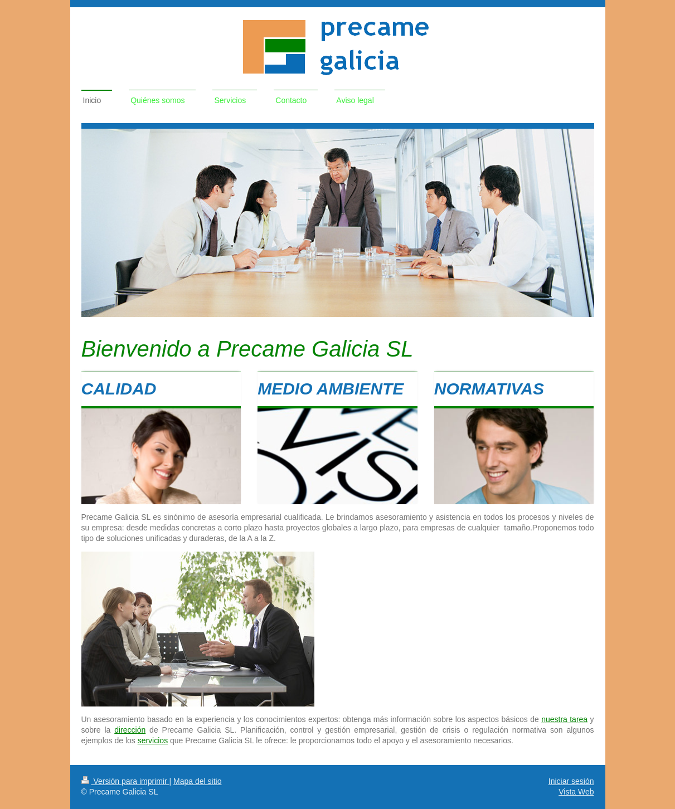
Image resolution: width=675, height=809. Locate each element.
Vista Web (576, 791)
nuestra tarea (564, 719)
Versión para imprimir (125, 781)
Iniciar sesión (571, 781)
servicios (153, 740)
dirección (129, 729)
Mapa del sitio (197, 781)
